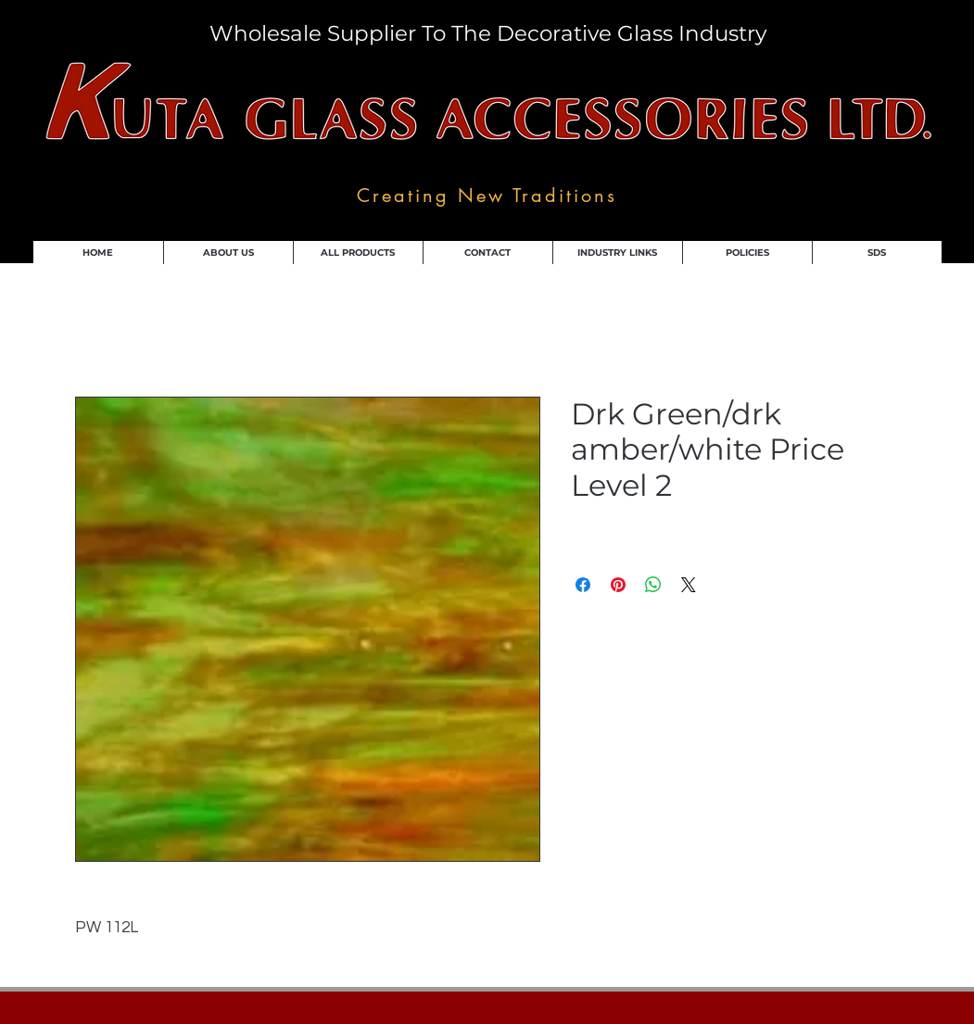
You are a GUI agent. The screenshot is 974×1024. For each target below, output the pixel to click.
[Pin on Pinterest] (618, 585)
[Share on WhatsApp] (653, 585)
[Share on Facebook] (583, 585)
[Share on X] (688, 585)
